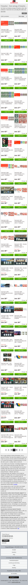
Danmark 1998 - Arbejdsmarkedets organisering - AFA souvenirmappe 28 (5, 413)
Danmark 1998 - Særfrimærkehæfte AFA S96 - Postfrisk (20, 436)
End (22, 450)
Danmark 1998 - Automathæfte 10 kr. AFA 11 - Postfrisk (20, 412)
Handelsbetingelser (14, 560)
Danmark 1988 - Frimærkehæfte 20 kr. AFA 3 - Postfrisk (6, 78)
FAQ (14, 554)
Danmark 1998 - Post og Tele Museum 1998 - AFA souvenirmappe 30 (7, 436)
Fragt (14, 565)
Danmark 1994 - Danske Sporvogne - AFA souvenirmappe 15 (21, 269)
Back (8, 450)
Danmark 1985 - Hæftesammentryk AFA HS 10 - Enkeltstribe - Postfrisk (20, 31)
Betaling (14, 567)
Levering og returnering (14, 562)
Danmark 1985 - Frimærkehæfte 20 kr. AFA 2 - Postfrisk (6, 31)
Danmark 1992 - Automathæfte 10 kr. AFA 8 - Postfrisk (20, 222)
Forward (19, 450)
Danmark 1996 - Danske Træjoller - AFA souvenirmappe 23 (7, 317)
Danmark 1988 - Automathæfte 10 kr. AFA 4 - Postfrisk (20, 55)
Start (6, 450)
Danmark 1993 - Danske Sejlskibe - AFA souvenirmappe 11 (21, 245)
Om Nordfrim (14, 573)
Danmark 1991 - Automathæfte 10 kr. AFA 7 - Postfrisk (20, 174)
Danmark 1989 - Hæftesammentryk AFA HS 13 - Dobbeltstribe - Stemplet (20, 127)
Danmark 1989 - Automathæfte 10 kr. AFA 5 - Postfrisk (20, 102)
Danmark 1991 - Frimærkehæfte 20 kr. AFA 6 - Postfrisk (6, 222)
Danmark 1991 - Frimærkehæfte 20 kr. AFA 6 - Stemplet (20, 198)
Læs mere (3, 11)
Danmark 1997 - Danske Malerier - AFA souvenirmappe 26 (21, 389)
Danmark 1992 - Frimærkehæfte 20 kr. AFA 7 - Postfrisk (6, 245)
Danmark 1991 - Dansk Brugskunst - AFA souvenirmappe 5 (7, 198)
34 (11, 450)
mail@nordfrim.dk (15, 582)
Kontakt (14, 549)
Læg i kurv (7, 40)
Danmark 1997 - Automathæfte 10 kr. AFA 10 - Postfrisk (20, 365)
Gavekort (14, 552)
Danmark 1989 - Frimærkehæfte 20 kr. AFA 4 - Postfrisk (6, 126)
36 (16, 450)
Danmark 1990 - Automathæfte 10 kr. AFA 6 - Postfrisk (20, 150)
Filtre (24, 13)
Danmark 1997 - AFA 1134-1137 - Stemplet (6, 364)
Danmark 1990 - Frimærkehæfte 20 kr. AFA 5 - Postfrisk (6, 174)
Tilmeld (6, 540)
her (18, 528)
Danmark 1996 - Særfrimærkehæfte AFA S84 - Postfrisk (20, 341)
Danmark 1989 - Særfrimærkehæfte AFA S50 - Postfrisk (7, 150)
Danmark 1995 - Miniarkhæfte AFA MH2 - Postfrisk (7, 293)
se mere (15, 484)
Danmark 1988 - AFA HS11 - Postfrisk (6, 54)
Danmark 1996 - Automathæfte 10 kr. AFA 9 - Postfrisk (20, 293)
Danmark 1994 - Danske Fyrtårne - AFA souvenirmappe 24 (7, 269)
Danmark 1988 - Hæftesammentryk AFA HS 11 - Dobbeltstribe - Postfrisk (20, 79)
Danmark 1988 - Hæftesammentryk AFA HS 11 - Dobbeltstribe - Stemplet (7, 103)
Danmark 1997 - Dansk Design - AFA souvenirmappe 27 (7, 389)
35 (14, 450)
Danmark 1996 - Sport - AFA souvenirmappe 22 (7, 340)
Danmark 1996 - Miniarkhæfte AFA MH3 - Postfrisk (21, 317)
